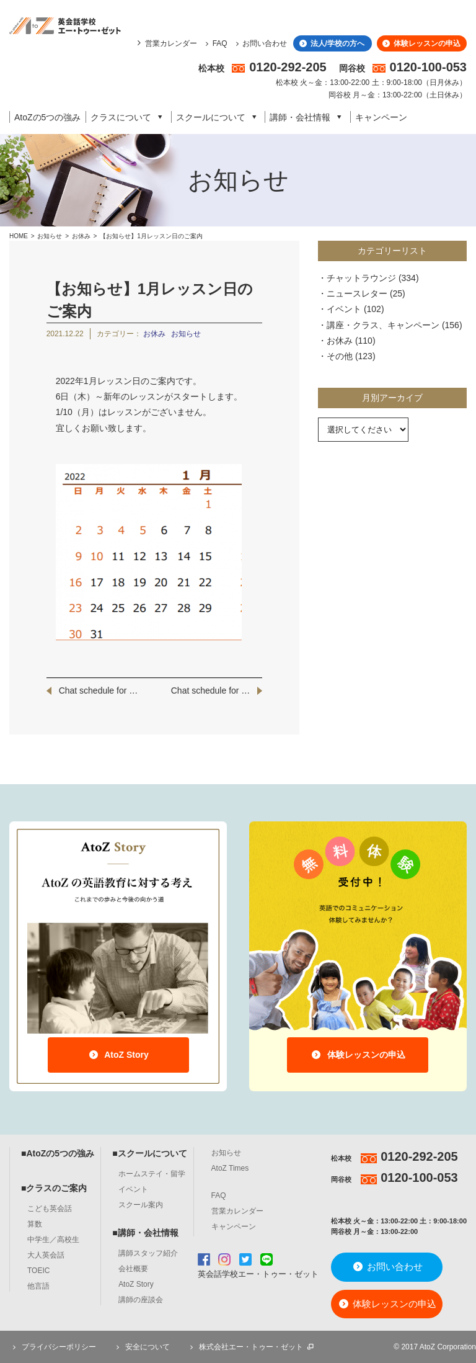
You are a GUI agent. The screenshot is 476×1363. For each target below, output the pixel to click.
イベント (344, 309)
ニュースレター (357, 293)
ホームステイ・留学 (151, 1173)
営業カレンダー (171, 43)
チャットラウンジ (361, 278)
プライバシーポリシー (52, 1347)
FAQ (214, 43)
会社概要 (133, 1268)
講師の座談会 (140, 1299)
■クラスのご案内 (54, 1188)
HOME (18, 236)
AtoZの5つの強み (47, 117)
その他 (340, 356)
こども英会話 (49, 1208)
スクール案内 (140, 1204)
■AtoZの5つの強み (57, 1153)
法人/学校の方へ (331, 43)
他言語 (38, 1286)
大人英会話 (45, 1255)
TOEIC (38, 1270)
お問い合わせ (260, 43)
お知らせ (49, 236)
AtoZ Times (230, 1168)
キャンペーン (381, 117)
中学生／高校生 (53, 1239)
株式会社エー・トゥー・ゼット (251, 1347)
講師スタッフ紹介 (148, 1253)
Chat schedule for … (98, 690)
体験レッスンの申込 (421, 43)
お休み (82, 236)
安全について (141, 1347)
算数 (34, 1224)
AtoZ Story (118, 1055)
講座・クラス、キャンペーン (383, 325)
